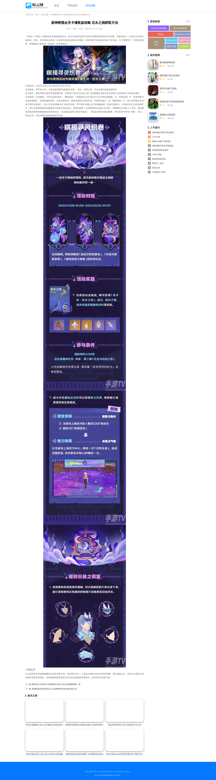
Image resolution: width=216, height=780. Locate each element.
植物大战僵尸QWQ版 (161, 141)
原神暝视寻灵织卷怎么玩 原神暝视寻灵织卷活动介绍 (54, 689)
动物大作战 (184, 40)
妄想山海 (156, 168)
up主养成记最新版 (158, 28)
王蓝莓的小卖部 (159, 172)
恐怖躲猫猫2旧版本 (160, 150)
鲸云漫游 (93, 772)
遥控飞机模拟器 (180, 28)
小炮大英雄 (157, 154)
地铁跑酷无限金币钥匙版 (162, 146)
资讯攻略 (90, 5)
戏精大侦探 (171, 46)
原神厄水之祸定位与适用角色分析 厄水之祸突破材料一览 (56, 684)
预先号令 (156, 43)
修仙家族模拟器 (159, 159)
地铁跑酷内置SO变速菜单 (163, 132)
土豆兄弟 (156, 137)
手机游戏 (72, 5)
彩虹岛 (161, 34)
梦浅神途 (184, 46)
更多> (188, 21)
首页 (56, 5)
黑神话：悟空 (158, 163)
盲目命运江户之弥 (182, 34)
